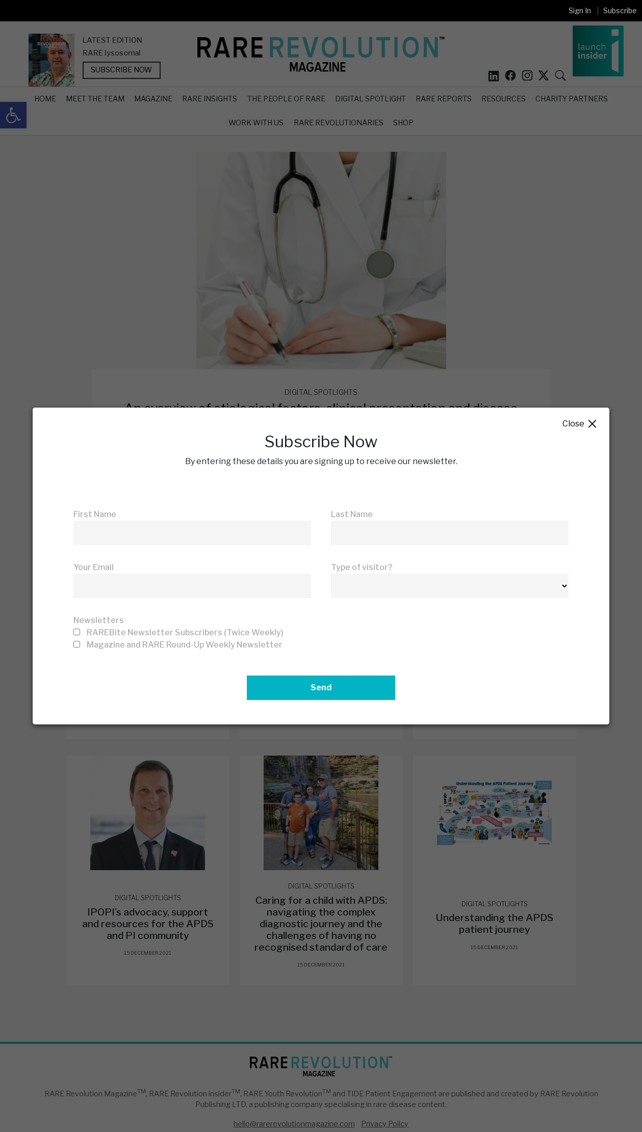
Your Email (93, 567)
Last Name (352, 514)
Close (580, 424)
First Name (94, 514)
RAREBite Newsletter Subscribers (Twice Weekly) (185, 632)
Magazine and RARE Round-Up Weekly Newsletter (185, 645)
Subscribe (620, 10)
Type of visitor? (362, 567)
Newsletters (98, 620)
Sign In (580, 10)
